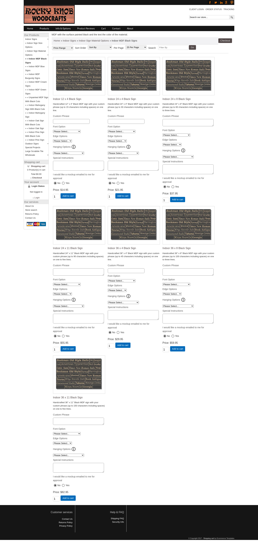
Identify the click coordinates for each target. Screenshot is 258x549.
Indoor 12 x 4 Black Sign (67, 99)
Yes (67, 184)
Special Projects (32, 147)
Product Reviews (86, 28)
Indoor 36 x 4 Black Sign (122, 250)
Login (37, 197)
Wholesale (30, 155)
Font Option (59, 126)
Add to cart (68, 197)
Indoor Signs (69, 40)
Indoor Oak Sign (36, 128)
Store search (31, 210)
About (130, 28)
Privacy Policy (66, 533)
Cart (103, 28)
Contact (116, 28)
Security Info (118, 529)
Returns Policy (32, 214)
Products (44, 28)
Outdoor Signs (32, 143)
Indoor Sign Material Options (94, 40)
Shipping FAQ (117, 526)
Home (30, 28)
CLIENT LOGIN (196, 9)
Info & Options (63, 28)
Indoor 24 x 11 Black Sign (68, 250)
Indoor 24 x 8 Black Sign (177, 99)
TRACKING (228, 9)
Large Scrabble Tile (34, 151)
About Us (29, 206)
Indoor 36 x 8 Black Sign (177, 250)
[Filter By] (173, 47)
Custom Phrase (61, 116)
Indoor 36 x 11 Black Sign (68, 402)
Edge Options (60, 136)
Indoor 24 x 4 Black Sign (122, 99)
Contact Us (30, 218)
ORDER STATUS (214, 9)
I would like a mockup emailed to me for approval (74, 178)
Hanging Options (62, 147)
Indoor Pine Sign (36, 140)
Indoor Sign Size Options (33, 45)
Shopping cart (38, 166)
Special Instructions (63, 158)
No (58, 184)
